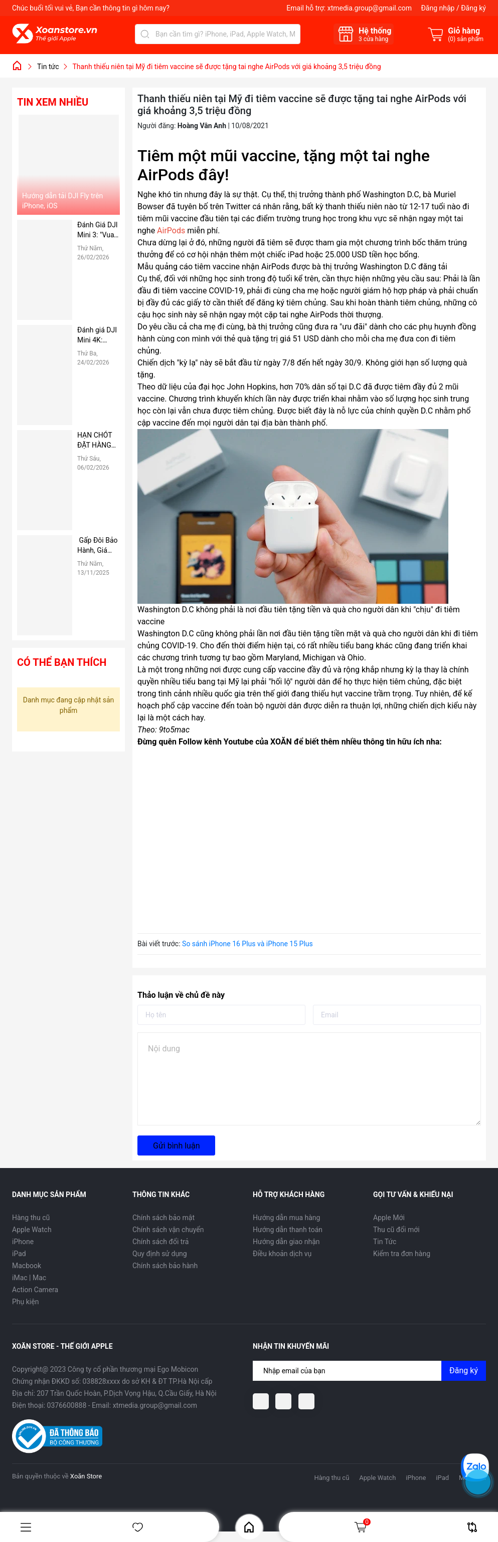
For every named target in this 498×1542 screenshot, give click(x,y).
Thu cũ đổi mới (396, 1230)
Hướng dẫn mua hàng (286, 1218)
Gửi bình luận (176, 1145)
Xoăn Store (86, 1476)
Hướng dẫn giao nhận (286, 1242)
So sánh (472, 1527)
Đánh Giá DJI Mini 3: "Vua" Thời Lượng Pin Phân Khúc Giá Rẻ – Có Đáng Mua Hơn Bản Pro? (98, 230)
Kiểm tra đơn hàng (401, 1254)
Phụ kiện (25, 1302)
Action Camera (35, 1290)
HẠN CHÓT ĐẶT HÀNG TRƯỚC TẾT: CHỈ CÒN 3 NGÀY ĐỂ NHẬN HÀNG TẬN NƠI (97, 440)
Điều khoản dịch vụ (282, 1254)
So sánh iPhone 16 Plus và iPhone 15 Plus (247, 944)
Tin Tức (384, 1242)
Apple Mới (389, 1218)
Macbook (26, 1266)
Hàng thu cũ (31, 1218)
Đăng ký (473, 8)
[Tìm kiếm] (145, 34)
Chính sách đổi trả (160, 1242)
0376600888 (67, 1405)
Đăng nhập (437, 8)
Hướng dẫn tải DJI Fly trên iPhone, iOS (62, 201)
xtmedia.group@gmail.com (369, 8)
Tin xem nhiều (52, 102)
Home (249, 1527)
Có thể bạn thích (61, 662)
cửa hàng (373, 39)
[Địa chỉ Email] (369, 1371)
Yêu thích (137, 1527)
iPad (19, 1254)
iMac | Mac (29, 1278)
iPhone (23, 1242)
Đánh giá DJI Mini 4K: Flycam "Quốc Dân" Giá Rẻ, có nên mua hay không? (97, 335)
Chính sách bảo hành (165, 1266)
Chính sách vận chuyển (168, 1230)
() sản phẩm (465, 39)
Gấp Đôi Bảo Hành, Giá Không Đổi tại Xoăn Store (98, 545)
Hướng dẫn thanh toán (287, 1230)
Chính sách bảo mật (163, 1218)
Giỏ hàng (362, 1526)
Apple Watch (32, 1230)
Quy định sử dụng (159, 1254)
